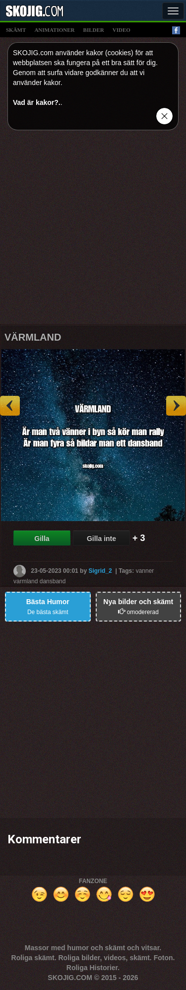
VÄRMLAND (32, 337)
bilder (93, 30)
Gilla (41, 538)
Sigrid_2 (100, 570)
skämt (16, 30)
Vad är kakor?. (37, 102)
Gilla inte (101, 538)
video (121, 30)
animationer (54, 30)
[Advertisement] (93, 231)
